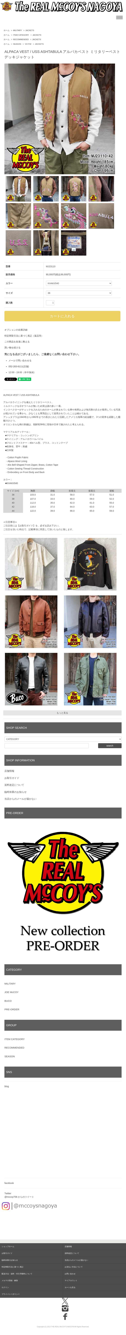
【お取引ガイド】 (26, 525)
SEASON (17, 44)
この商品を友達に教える (17, 341)
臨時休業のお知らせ (15, 792)
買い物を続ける (12, 347)
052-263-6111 (16, 366)
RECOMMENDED (21, 39)
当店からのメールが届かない (20, 798)
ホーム (7, 30)
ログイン (5, 1287)
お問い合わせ (70, 1274)
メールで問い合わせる (20, 360)
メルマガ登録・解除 (10, 1280)
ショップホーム (8, 1246)
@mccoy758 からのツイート (19, 1197)
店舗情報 (9, 770)
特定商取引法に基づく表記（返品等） (23, 335)
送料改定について (14, 784)
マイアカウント (71, 1280)
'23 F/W (28, 44)
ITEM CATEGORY (21, 35)
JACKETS (29, 30)
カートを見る (70, 1287)
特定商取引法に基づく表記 (12, 1267)
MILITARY (17, 30)
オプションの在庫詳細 (15, 329)
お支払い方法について (74, 1267)
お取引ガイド (11, 778)
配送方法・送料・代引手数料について (17, 1274)
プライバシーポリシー (11, 1294)
